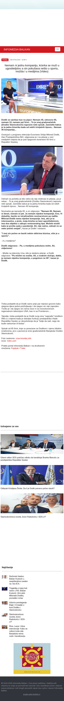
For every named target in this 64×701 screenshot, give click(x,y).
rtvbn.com (11, 341)
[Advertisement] (32, 27)
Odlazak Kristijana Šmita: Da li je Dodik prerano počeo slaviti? (28, 488)
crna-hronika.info (23, 338)
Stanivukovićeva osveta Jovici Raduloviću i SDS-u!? (23, 517)
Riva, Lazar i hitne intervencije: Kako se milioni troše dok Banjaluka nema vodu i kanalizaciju (18, 631)
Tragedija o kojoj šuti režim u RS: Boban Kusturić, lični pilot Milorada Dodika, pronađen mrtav (18, 593)
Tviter (22, 348)
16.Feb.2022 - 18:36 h (18, 60)
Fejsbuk (15, 348)
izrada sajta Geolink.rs (31, 694)
